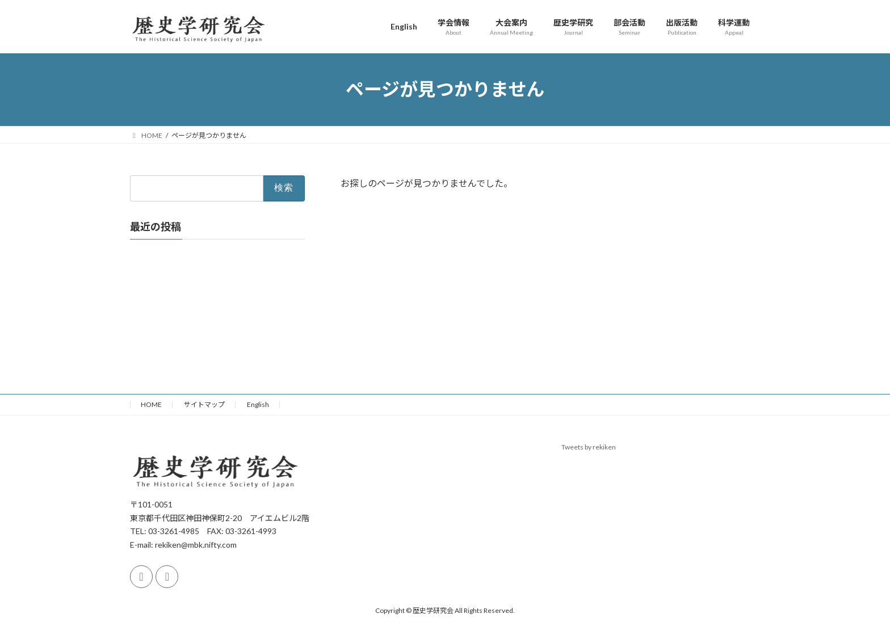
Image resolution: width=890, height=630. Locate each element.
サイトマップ (204, 404)
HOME (151, 404)
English (258, 404)
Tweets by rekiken (588, 447)
